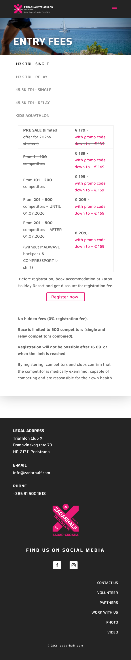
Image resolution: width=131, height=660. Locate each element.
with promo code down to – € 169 (90, 210)
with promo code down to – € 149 (90, 163)
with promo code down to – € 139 (90, 140)
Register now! (65, 296)
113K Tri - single (32, 63)
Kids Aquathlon (32, 115)
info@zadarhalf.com (31, 473)
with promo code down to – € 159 (90, 186)
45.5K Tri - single (33, 89)
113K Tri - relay (31, 76)
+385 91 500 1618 (29, 493)
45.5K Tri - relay (32, 102)
